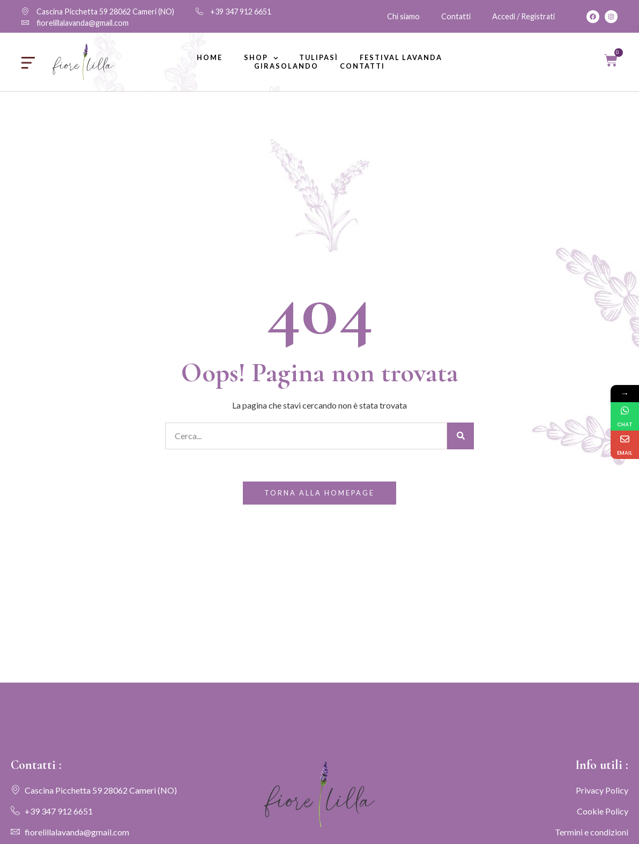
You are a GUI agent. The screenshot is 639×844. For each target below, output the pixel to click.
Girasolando (286, 66)
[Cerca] (460, 436)
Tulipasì (318, 58)
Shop (261, 58)
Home (209, 58)
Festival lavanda (401, 58)
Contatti (362, 66)
